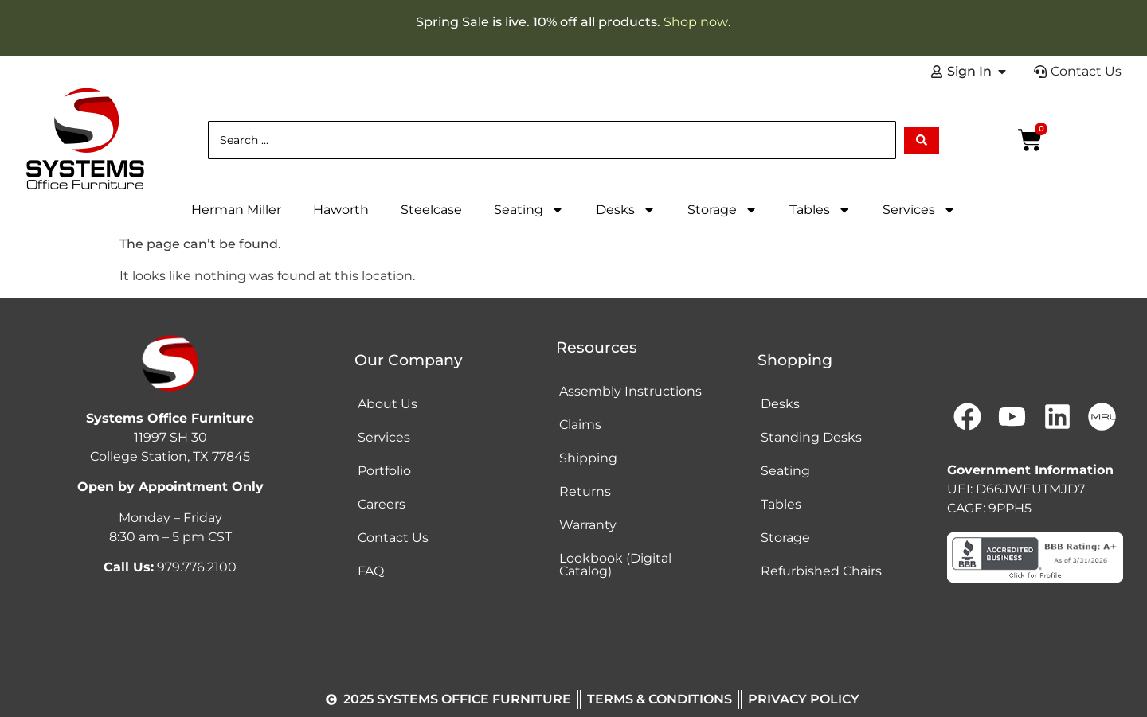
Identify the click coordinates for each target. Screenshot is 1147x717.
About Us (387, 403)
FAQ (371, 571)
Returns (585, 491)
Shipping (588, 458)
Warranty (588, 524)
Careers (381, 504)
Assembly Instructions (630, 391)
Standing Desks (811, 437)
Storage (722, 210)
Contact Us (393, 537)
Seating (529, 210)
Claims (580, 424)
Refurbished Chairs (821, 571)
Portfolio (384, 470)
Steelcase (431, 209)
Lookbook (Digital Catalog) (615, 565)
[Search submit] (921, 140)
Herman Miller (236, 209)
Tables (820, 210)
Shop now (696, 21)
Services (919, 210)
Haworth (341, 209)
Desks (626, 210)
